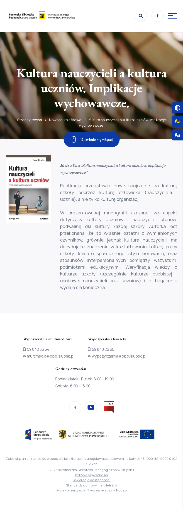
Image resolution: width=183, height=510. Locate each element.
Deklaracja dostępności (91, 480)
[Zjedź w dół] (91, 139)
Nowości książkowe (65, 130)
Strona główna (29, 130)
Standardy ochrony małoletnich (91, 485)
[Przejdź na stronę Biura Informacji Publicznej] (109, 408)
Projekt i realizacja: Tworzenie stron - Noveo (91, 490)
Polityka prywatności (91, 475)
